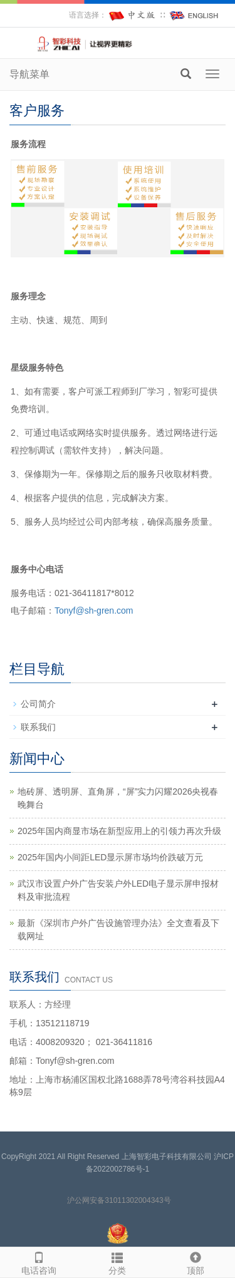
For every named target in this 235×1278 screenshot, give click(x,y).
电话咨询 (39, 1261)
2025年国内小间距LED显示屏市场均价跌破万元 (110, 857)
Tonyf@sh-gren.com (94, 611)
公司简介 (38, 704)
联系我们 (38, 727)
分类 (117, 1261)
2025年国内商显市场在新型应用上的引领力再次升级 (119, 831)
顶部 (196, 1261)
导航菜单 (29, 74)
